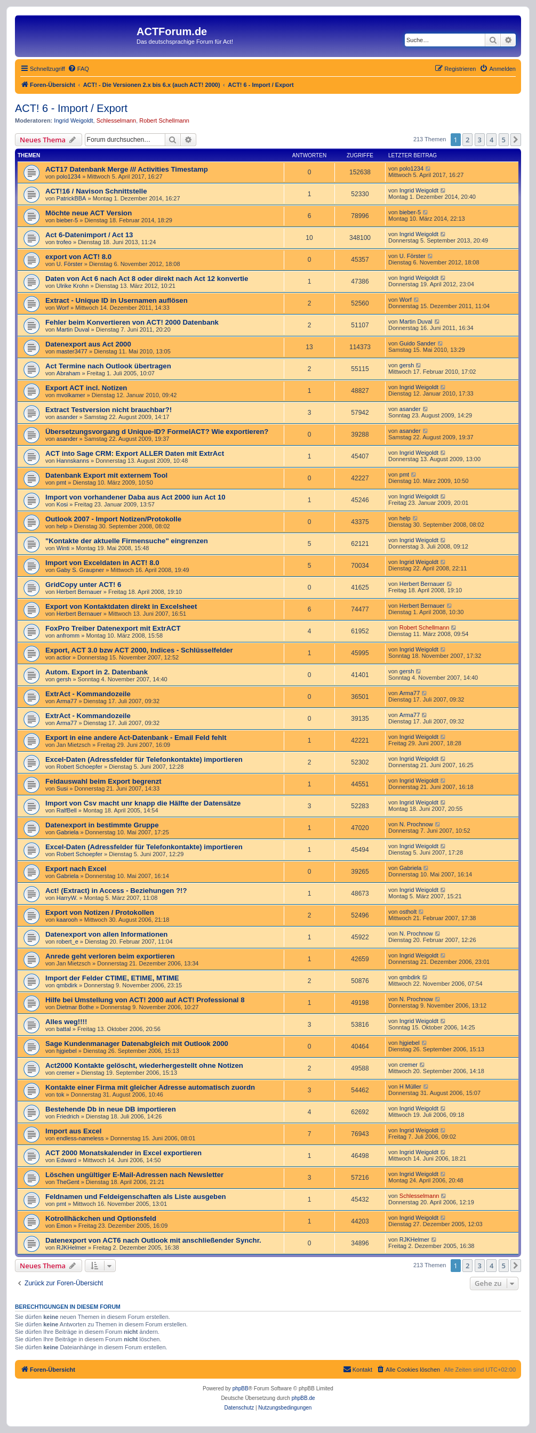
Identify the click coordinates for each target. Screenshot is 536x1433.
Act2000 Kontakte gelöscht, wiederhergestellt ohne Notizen (144, 1065)
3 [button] (480, 139)
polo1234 (69, 176)
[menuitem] (78, 68)
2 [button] (467, 139)
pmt (61, 482)
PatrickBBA (71, 198)
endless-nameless (80, 1138)
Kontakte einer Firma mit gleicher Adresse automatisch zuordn (150, 1087)
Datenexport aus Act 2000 (88, 344)
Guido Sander (417, 343)
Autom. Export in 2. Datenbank (96, 672)
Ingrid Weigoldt (73, 120)
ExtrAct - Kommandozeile (88, 694)
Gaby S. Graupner (80, 570)
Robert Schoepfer (79, 766)
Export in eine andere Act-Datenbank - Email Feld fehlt (136, 738)
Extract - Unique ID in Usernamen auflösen (116, 300)
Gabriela (68, 832)
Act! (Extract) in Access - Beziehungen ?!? (116, 891)
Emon (64, 1225)
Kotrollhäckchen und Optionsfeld (100, 1218)
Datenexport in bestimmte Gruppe (102, 825)
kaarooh (67, 919)
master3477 (72, 351)
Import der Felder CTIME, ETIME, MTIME (112, 978)
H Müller (410, 1086)
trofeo (64, 242)
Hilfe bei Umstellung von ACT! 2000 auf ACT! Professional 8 (144, 1000)
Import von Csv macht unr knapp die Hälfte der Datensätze (143, 803)
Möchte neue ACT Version (88, 213)
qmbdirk (67, 985)
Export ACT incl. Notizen (86, 388)
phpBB (241, 1388)
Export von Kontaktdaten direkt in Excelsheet (121, 606)
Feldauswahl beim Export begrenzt (103, 781)
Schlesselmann (117, 120)
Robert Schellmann (164, 120)
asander (67, 417)
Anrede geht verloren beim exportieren (110, 956)
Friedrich (68, 1116)
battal (64, 1029)
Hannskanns (73, 460)
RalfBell (67, 810)
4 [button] (491, 139)
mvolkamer (71, 395)
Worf (63, 307)
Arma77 (67, 701)
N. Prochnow (416, 824)
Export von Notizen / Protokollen (99, 912)
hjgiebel (67, 1051)
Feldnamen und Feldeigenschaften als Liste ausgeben (135, 1197)
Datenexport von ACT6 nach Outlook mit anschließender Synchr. (153, 1240)
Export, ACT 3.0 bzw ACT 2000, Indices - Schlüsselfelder (139, 650)
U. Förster (70, 264)
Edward (66, 1160)
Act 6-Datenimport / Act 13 (89, 235)
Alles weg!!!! (66, 1022)
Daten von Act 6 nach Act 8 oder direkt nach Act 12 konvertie (146, 279)
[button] (515, 139)
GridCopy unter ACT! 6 (83, 585)
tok (61, 1094)
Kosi (62, 504)
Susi (62, 788)
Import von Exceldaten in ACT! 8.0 (102, 563)
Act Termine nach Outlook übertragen (108, 366)
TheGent (68, 1182)
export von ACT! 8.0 (78, 257)
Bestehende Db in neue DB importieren (110, 1109)
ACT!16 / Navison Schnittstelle (96, 191)
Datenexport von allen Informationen (106, 934)
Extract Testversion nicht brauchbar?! (108, 410)
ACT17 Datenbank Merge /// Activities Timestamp (126, 169)
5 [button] (504, 139)
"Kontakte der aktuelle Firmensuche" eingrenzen (126, 541)
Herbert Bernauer (79, 592)
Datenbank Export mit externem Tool (106, 475)
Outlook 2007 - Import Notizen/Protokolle (113, 519)
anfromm (68, 635)
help (62, 526)
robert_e (67, 941)
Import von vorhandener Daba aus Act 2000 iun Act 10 (135, 497)
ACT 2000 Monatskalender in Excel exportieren (123, 1153)
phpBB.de (303, 1398)
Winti (63, 548)
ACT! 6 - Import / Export (71, 108)
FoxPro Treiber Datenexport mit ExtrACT (113, 628)
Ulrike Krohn (73, 286)
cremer (66, 1072)
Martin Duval (73, 329)
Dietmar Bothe (75, 1007)
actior (64, 657)
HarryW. (67, 898)
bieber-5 (67, 220)
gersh (406, 365)
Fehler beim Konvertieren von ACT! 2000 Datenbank (132, 322)
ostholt (408, 911)
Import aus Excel (73, 1131)
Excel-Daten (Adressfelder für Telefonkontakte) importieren (144, 759)
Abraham (69, 373)
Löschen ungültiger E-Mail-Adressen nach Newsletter (134, 1175)
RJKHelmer (71, 1247)
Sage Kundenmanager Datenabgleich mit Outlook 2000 (136, 1044)
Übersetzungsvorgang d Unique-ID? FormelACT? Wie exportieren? (156, 432)
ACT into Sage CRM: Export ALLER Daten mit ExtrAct (134, 453)
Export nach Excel (75, 869)
